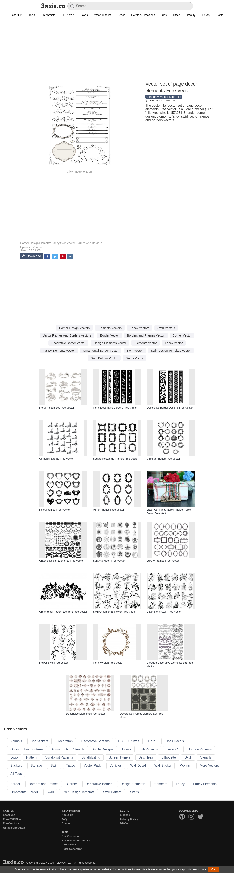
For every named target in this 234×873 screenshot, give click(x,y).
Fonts (220, 15)
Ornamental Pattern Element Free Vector (63, 611)
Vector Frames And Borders (84, 243)
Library (206, 15)
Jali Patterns (149, 749)
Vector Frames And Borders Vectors (67, 335)
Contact (66, 823)
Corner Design (29, 243)
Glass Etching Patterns (27, 749)
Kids (164, 15)
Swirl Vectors (166, 328)
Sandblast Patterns (59, 757)
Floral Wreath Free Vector (108, 662)
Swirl (63, 243)
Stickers (16, 765)
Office (176, 15)
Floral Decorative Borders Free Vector (115, 407)
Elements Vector (145, 343)
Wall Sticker (162, 765)
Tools (32, 15)
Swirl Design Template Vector (171, 350)
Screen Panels (119, 757)
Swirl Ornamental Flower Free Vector (114, 611)
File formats (48, 15)
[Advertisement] (117, 51)
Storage (36, 765)
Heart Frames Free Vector (54, 509)
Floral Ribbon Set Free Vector (56, 407)
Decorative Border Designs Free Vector (170, 407)
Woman (185, 765)
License (125, 814)
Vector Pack (92, 765)
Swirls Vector (134, 358)
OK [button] (213, 869)
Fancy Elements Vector (59, 350)
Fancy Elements (205, 784)
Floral (152, 741)
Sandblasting (90, 757)
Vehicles (116, 765)
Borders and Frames (43, 784)
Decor (121, 15)
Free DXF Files (12, 819)
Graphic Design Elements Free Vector (61, 560)
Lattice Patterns (200, 749)
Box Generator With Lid (76, 840)
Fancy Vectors (139, 328)
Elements (45, 243)
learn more (199, 869)
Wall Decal (138, 765)
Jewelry (191, 15)
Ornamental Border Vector (100, 350)
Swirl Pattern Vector (104, 358)
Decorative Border (99, 784)
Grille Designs (103, 749)
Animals (16, 741)
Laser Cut (16, 15)
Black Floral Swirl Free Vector (164, 611)
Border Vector (109, 335)
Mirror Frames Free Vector (108, 509)
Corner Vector (182, 335)
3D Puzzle (68, 15)
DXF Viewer (69, 844)
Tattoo (70, 765)
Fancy (56, 243)
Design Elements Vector (110, 343)
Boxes (84, 15)
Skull (188, 757)
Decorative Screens (95, 741)
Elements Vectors (110, 328)
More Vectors (209, 765)
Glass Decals (174, 741)
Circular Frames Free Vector (163, 458)
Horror (126, 749)
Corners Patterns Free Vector (56, 458)
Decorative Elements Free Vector (85, 713)
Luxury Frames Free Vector (163, 560)
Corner (72, 784)
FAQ (64, 819)
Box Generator (71, 836)
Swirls (134, 792)
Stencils (206, 757)
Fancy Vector (174, 343)
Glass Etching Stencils (68, 749)
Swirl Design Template (78, 792)
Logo (14, 757)
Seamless (146, 757)
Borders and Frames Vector (145, 335)
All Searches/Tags (14, 827)
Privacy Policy (129, 819)
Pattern (31, 757)
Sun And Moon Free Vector (109, 560)
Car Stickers (39, 741)
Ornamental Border (24, 792)
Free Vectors (11, 823)
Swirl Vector (135, 350)
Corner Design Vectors (74, 328)
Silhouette (168, 757)
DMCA (124, 823)
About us (67, 814)
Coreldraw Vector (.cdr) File (163, 96)
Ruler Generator (72, 848)
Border (15, 784)
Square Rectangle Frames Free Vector (115, 458)
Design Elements (132, 784)
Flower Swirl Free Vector (53, 662)
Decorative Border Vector (68, 343)
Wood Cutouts (102, 15)
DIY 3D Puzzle (128, 741)
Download (31, 256)
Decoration (65, 741)
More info (171, 100)
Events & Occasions (143, 15)
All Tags (16, 773)
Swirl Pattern (112, 792)
